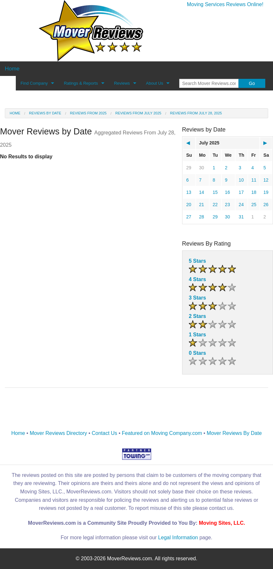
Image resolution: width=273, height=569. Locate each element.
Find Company (34, 83)
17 (241, 192)
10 (241, 180)
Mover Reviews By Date (234, 433)
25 (254, 204)
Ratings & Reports (81, 83)
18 (254, 192)
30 (201, 167)
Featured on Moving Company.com (162, 433)
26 (265, 204)
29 (188, 167)
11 (254, 180)
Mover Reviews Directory (58, 433)
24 (241, 204)
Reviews (122, 83)
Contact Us (104, 433)
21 (201, 204)
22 (215, 204)
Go (252, 83)
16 (227, 192)
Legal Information (178, 537)
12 (265, 180)
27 (188, 216)
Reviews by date (45, 113)
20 (188, 204)
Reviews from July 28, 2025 (196, 113)
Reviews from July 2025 (138, 113)
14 (201, 192)
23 (227, 204)
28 (201, 216)
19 (265, 192)
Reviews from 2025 (88, 113)
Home (15, 113)
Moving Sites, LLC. (222, 523)
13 (188, 192)
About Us (154, 83)
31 (241, 216)
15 (215, 192)
